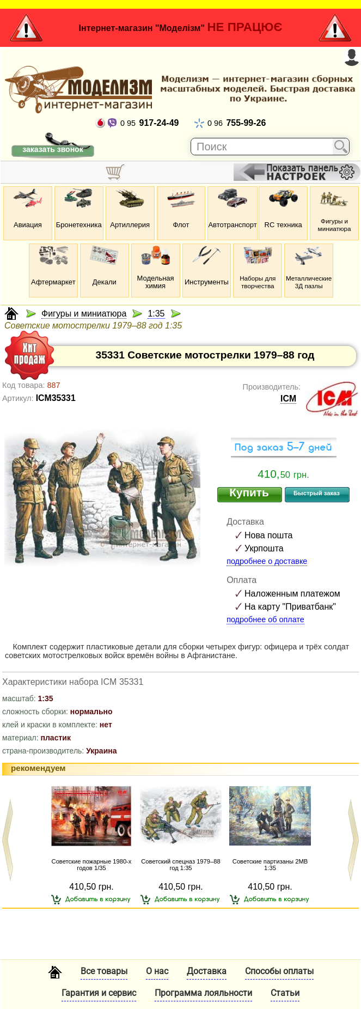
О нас (157, 971)
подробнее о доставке (267, 561)
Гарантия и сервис (99, 993)
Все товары (104, 971)
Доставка (207, 971)
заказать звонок (52, 149)
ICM (288, 398)
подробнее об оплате (265, 619)
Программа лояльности (203, 993)
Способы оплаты (279, 971)
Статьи (285, 993)
